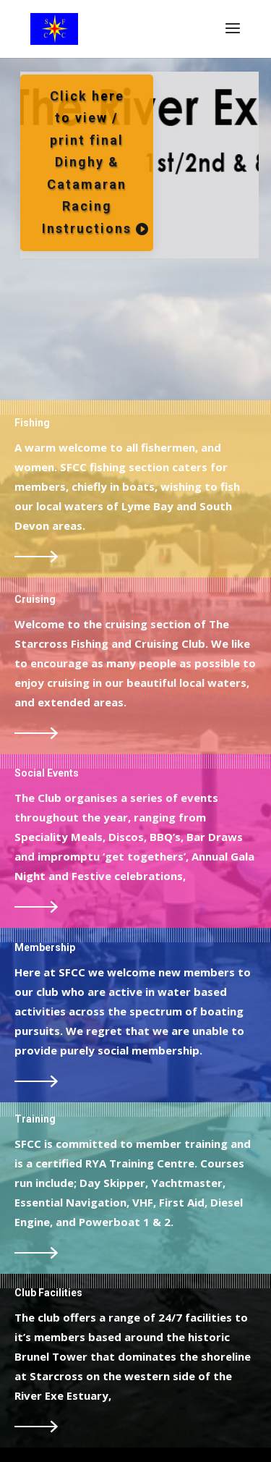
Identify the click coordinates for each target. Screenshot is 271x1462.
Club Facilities (48, 1292)
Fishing (32, 422)
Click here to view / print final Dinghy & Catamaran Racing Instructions (87, 162)
